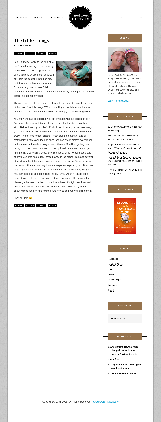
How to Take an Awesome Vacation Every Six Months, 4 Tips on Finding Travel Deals (125, 161)
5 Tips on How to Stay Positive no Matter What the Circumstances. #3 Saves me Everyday (124, 148)
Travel (111, 290)
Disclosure (113, 401)
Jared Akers (80, 17)
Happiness (113, 259)
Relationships (114, 279)
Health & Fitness (115, 264)
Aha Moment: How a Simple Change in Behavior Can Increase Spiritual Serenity (124, 350)
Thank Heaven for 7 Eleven (123, 373)
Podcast (112, 274)
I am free (114, 359)
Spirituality (113, 285)
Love (110, 269)
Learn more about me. (118, 101)
